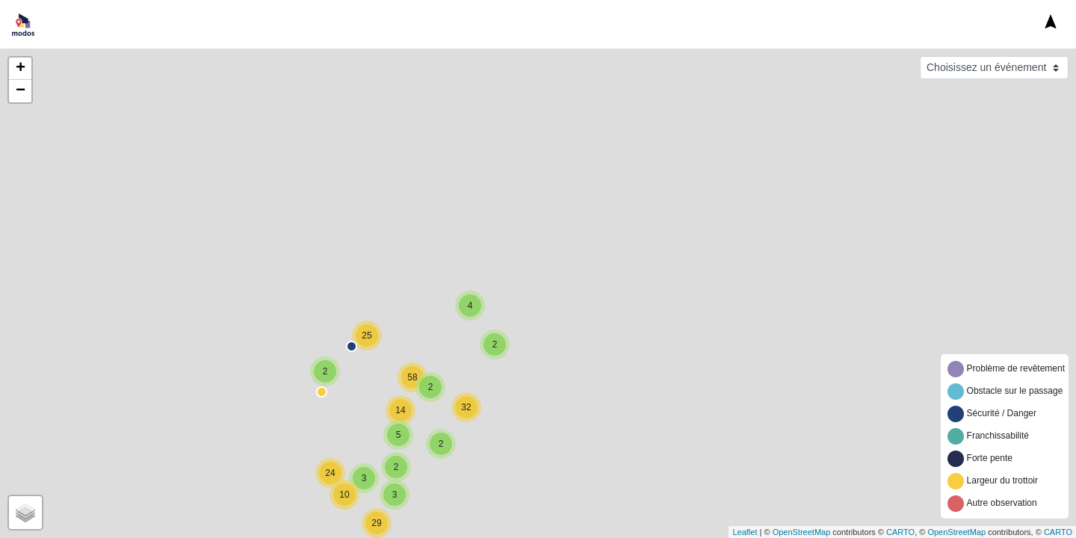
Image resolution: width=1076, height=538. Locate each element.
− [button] (20, 91)
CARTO (900, 532)
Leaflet (744, 532)
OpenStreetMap (802, 532)
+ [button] (20, 69)
